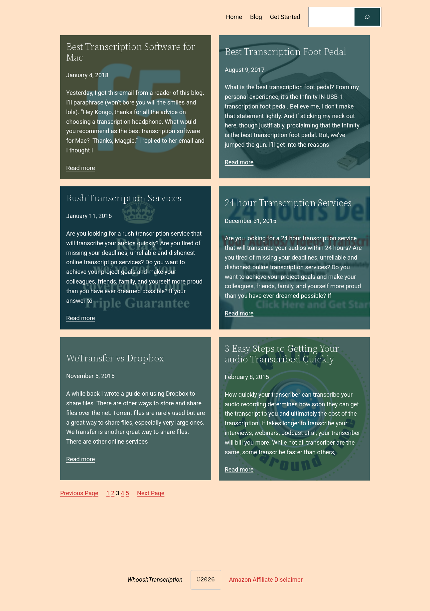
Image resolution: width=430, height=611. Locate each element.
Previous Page (79, 493)
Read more (80, 167)
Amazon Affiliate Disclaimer (266, 579)
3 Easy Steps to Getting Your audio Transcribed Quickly (282, 353)
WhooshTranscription (155, 579)
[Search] (367, 17)
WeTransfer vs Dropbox (115, 358)
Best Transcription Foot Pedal (286, 51)
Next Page (150, 493)
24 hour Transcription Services (288, 202)
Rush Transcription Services (123, 198)
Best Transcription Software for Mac (130, 52)
